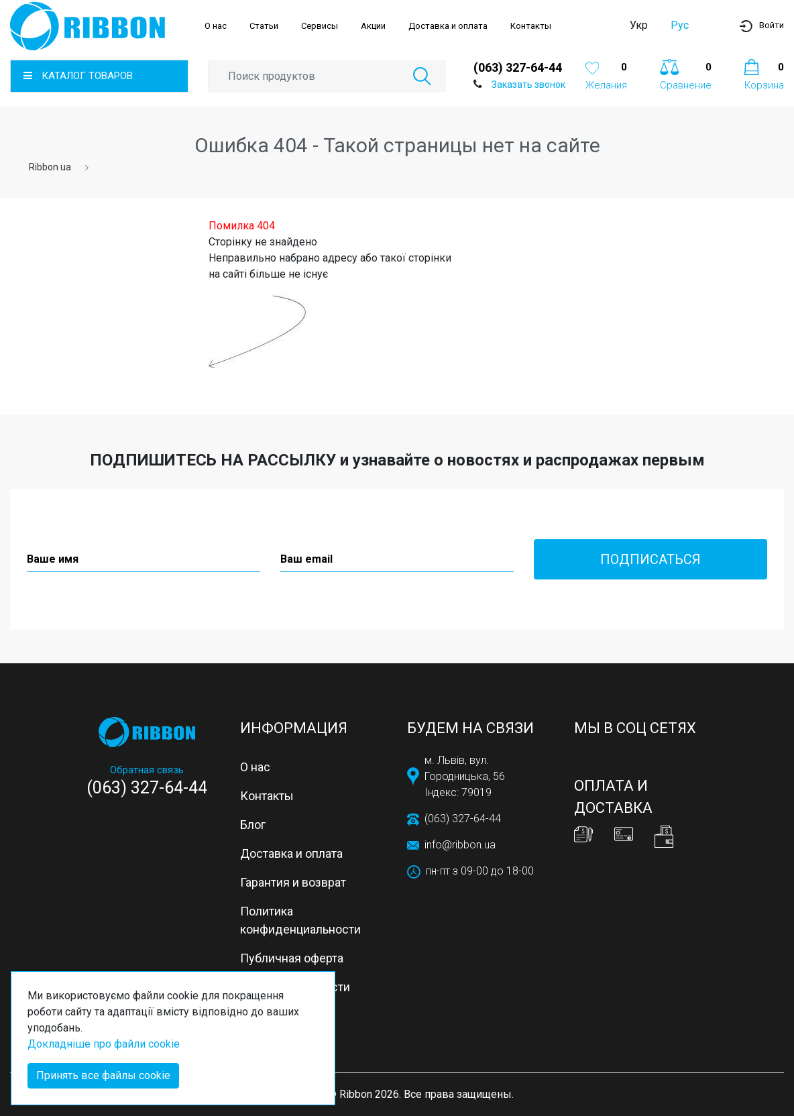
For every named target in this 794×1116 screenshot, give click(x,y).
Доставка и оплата (448, 26)
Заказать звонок (528, 84)
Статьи (263, 26)
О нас (216, 26)
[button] (762, 25)
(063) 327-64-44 (517, 67)
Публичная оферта (291, 958)
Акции (373, 26)
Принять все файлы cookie (103, 1075)
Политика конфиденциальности (300, 920)
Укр (639, 25)
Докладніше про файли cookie (103, 1044)
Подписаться (650, 559)
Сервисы (319, 26)
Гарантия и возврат (293, 882)
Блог (253, 825)
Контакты (530, 26)
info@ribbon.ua (460, 844)
